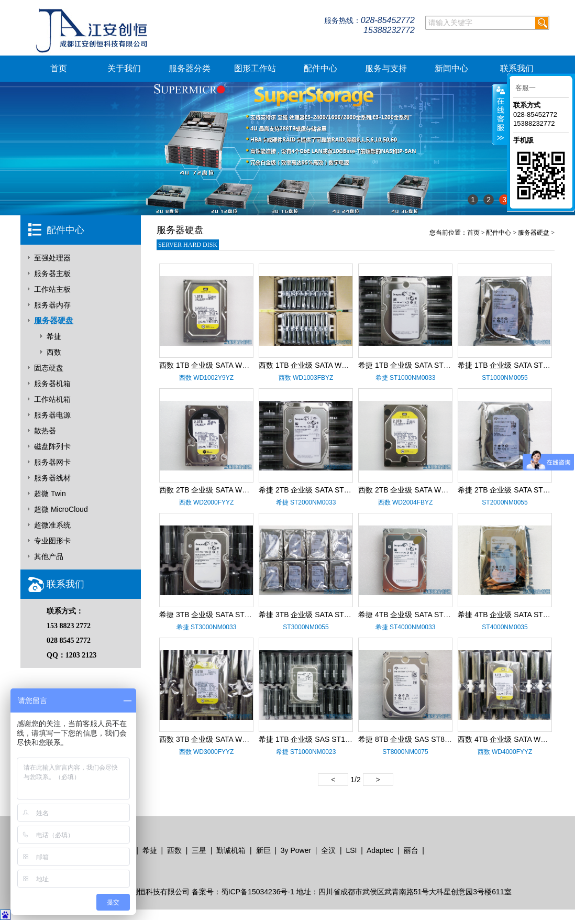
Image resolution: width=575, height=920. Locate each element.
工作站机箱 (52, 399)
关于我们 (124, 68)
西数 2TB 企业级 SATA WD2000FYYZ (220, 490)
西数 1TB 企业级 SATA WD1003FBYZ (320, 365)
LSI (351, 850)
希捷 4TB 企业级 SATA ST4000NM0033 (423, 614)
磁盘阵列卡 (52, 446)
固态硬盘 (48, 368)
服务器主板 (52, 273)
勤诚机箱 (231, 850)
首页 (58, 68)
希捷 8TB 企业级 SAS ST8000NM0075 (421, 739)
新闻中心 (451, 68)
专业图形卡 (52, 540)
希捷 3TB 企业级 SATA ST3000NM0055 (323, 614)
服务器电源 (52, 415)
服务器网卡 (52, 462)
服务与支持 (386, 68)
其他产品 (48, 556)
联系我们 (517, 68)
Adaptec (380, 850)
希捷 (54, 336)
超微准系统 (52, 525)
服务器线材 (52, 478)
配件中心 (320, 68)
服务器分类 (190, 68)
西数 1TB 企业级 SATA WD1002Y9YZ (220, 365)
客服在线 (499, 114)
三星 (199, 850)
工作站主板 (52, 289)
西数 (54, 352)
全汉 (328, 850)
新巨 (263, 850)
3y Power (296, 850)
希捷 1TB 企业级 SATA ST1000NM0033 (423, 365)
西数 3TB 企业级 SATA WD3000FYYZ (220, 739)
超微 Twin (50, 493)
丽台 (411, 850)
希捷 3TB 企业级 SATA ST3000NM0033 (224, 614)
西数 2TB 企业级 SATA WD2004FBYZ (419, 490)
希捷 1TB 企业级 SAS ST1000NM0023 (322, 739)
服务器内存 (52, 305)
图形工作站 (255, 68)
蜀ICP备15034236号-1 (257, 892)
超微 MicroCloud (61, 509)
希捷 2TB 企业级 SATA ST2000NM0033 (323, 490)
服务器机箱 (52, 383)
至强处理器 (52, 258)
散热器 (45, 430)
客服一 (525, 88)
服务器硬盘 (53, 320)
